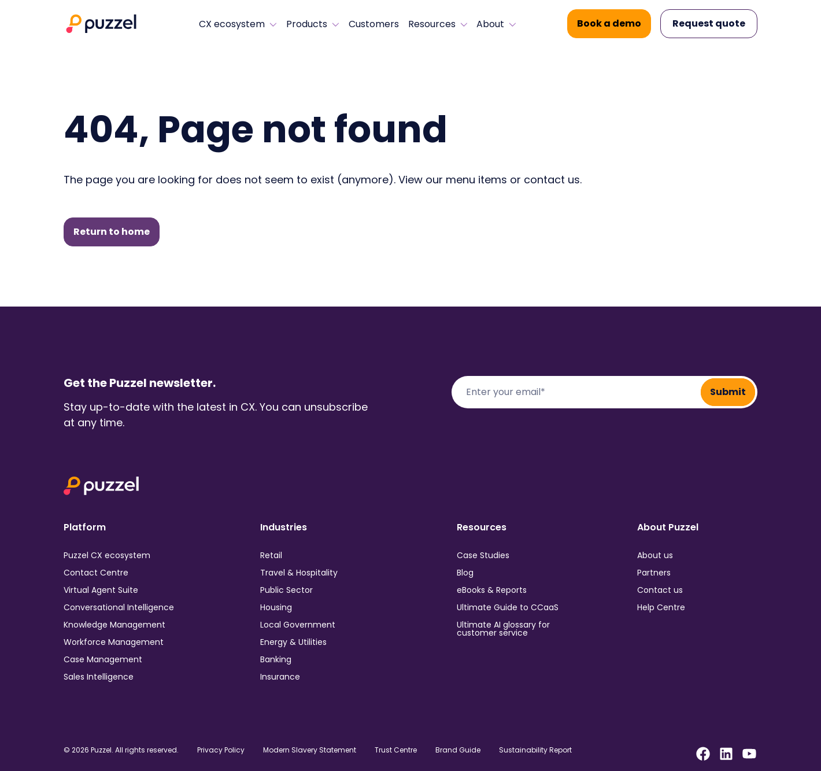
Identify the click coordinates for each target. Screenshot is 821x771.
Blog (465, 573)
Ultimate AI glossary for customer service (503, 629)
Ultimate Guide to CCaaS (508, 607)
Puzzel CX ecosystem (107, 555)
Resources (438, 24)
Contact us (660, 590)
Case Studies (483, 555)
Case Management (103, 659)
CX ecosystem (238, 24)
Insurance (280, 677)
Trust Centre (396, 750)
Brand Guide (457, 750)
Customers (374, 24)
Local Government (297, 625)
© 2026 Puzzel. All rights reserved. (121, 750)
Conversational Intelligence (119, 607)
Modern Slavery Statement (309, 750)
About (496, 24)
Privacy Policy (221, 750)
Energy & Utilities (293, 642)
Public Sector (286, 590)
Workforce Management (114, 642)
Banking (275, 659)
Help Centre (661, 607)
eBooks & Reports (492, 590)
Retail (271, 555)
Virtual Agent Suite (101, 590)
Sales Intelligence (99, 677)
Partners (654, 573)
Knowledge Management (114, 625)
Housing (276, 607)
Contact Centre (96, 573)
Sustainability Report (535, 750)
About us (655, 555)
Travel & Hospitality (299, 573)
